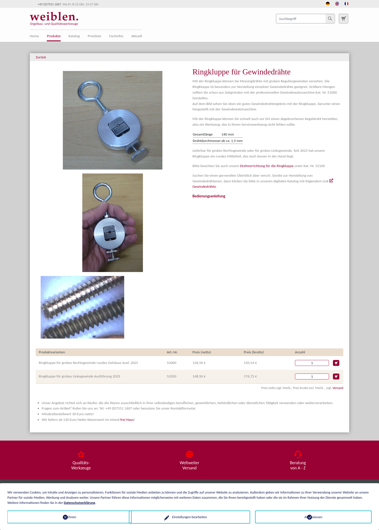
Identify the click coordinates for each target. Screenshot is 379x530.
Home (34, 36)
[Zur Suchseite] (343, 18)
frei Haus (127, 419)
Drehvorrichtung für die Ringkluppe (266, 166)
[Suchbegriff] (305, 18)
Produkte (54, 36)
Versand (338, 388)
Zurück (41, 57)
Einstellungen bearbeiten (189, 517)
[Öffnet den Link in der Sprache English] (337, 3)
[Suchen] (330, 18)
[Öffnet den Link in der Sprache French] (346, 3)
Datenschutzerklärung (79, 502)
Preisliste (94, 36)
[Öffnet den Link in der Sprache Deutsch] (327, 3)
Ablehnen (65, 517)
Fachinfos (116, 36)
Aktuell (136, 36)
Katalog (74, 36)
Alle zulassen (313, 517)
